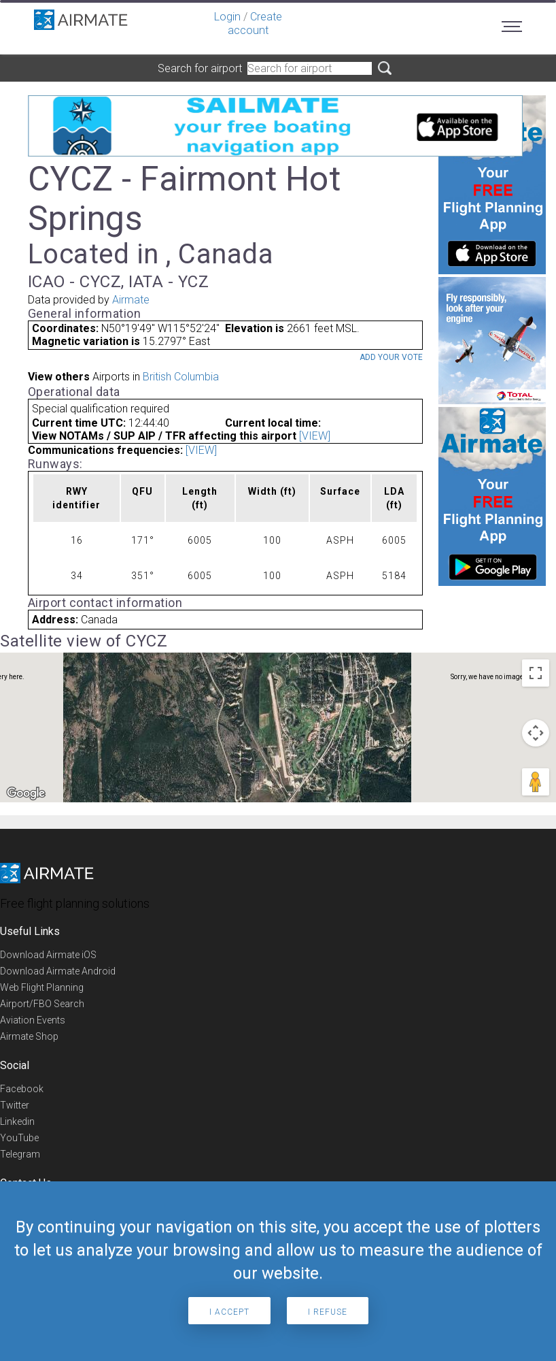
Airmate (131, 299)
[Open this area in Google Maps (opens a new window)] (25, 793)
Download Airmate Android (58, 971)
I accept (229, 1312)
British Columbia (181, 376)
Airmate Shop (29, 1036)
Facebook (22, 1088)
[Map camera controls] (535, 733)
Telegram (20, 1154)
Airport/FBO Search (42, 1003)
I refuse (327, 1312)
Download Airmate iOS (48, 954)
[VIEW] (314, 435)
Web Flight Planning (42, 987)
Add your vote (391, 357)
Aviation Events (32, 1020)
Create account (255, 23)
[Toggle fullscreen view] (535, 673)
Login (227, 16)
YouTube (19, 1137)
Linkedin (17, 1121)
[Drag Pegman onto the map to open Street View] (535, 782)
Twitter (14, 1105)
